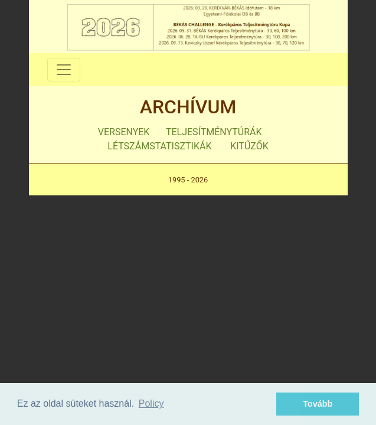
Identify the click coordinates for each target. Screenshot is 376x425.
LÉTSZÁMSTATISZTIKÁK (159, 146)
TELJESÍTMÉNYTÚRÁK (214, 132)
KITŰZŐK (249, 146)
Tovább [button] (317, 403)
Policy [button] (151, 403)
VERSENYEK (124, 132)
